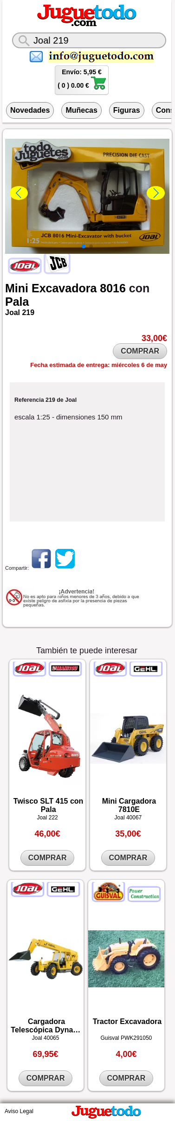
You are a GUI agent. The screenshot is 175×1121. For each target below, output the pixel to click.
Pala (17, 301)
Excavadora (64, 288)
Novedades (30, 110)
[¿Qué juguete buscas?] (89, 40)
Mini (16, 288)
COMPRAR (140, 351)
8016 (113, 288)
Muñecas (81, 110)
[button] (83, 246)
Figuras (126, 110)
